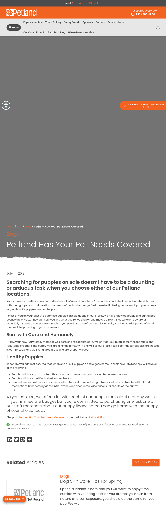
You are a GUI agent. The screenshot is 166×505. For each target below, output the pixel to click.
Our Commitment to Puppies (40, 32)
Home (10, 226)
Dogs (28, 226)
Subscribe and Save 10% (86, 3)
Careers (100, 22)
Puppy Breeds (72, 22)
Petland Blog (97, 417)
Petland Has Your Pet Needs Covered (41, 417)
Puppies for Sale (33, 22)
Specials (88, 22)
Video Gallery (53, 22)
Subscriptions (116, 22)
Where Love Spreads (80, 32)
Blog (62, 32)
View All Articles (146, 462)
